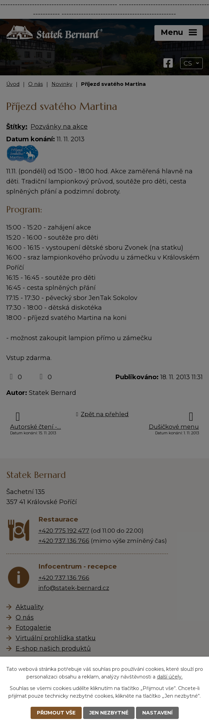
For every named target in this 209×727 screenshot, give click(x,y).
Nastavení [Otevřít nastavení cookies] (157, 713)
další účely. (170, 677)
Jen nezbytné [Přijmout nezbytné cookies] (108, 713)
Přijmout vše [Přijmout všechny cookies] (56, 713)
